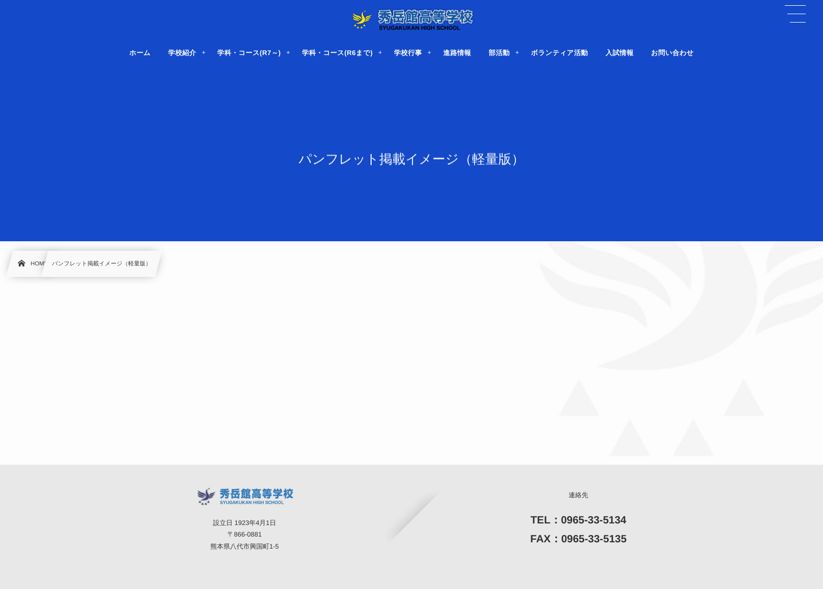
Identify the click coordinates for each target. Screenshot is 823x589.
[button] (795, 14)
